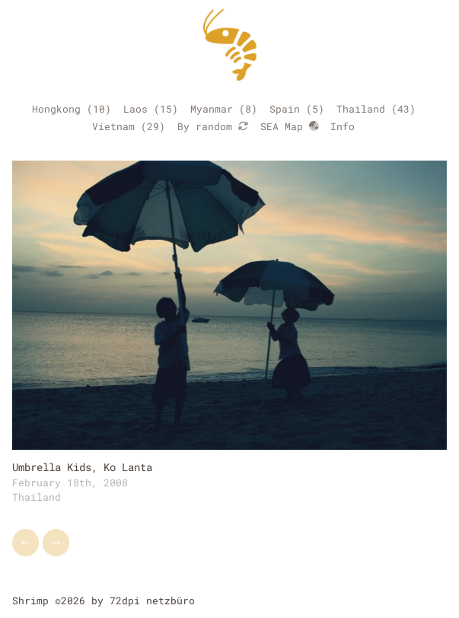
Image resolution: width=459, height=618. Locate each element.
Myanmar (211, 109)
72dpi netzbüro (152, 600)
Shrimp (30, 600)
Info (342, 126)
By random (212, 126)
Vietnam (113, 126)
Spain (284, 109)
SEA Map (289, 126)
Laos (135, 109)
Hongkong (56, 109)
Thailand (360, 109)
